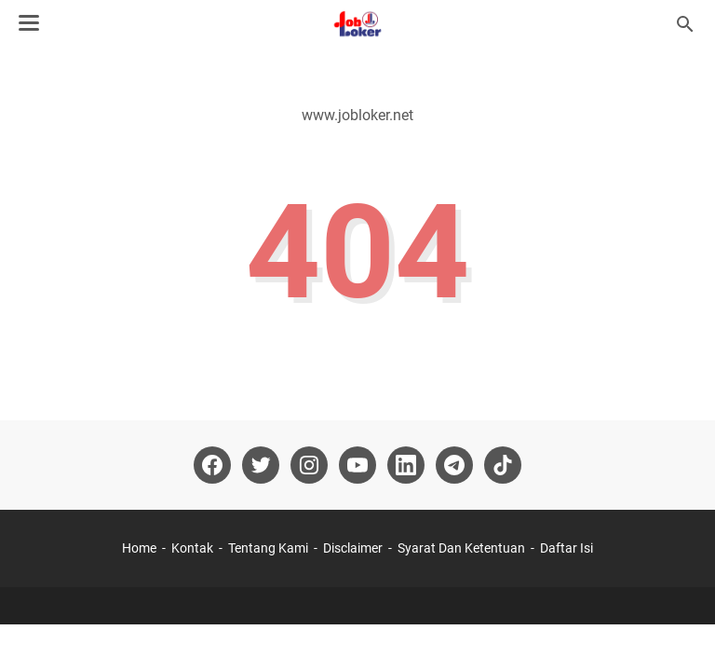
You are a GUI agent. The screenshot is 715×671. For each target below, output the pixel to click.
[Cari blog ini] (685, 24)
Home (139, 548)
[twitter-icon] (260, 465)
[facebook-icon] (212, 465)
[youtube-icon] (357, 465)
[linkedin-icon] (406, 465)
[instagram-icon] (309, 465)
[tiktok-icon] (502, 465)
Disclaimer (353, 548)
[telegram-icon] (454, 465)
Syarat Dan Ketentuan (461, 548)
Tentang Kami (268, 548)
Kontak (192, 548)
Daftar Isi (566, 548)
